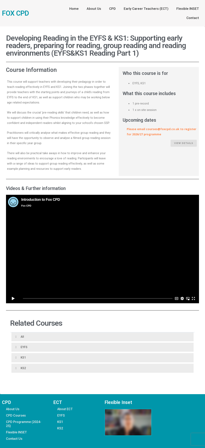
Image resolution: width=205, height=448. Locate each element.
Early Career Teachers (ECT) (146, 9)
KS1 (23, 357)
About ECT (65, 409)
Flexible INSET (187, 9)
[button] (102, 336)
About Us (94, 9)
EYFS (24, 347)
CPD (112, 9)
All (22, 337)
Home (74, 9)
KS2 (23, 368)
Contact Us (14, 439)
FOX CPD (15, 13)
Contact (192, 18)
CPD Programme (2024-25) (23, 424)
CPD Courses (16, 415)
